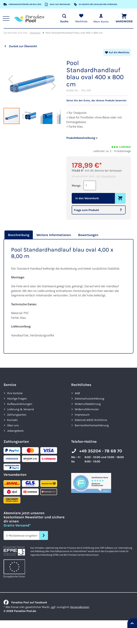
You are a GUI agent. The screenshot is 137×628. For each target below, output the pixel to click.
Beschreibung (18, 235)
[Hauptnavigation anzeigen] (7, 18)
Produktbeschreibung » (82, 137)
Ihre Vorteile (14, 393)
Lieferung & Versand (20, 409)
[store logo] (30, 18)
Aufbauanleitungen (19, 403)
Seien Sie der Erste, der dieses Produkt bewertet (97, 100)
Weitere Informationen (53, 235)
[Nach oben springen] (132, 623)
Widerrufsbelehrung (88, 403)
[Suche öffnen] (62, 18)
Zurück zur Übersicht (23, 46)
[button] (11, 79)
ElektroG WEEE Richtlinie (91, 419)
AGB (77, 393)
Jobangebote (15, 430)
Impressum (82, 414)
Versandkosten (108, 176)
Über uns (13, 425)
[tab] (18, 234)
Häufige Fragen (17, 398)
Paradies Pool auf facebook (25, 602)
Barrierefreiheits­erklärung (92, 425)
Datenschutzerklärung (89, 398)
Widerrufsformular (87, 409)
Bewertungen (88, 235)
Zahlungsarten (16, 414)
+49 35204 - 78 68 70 (100, 450)
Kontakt (12, 419)
